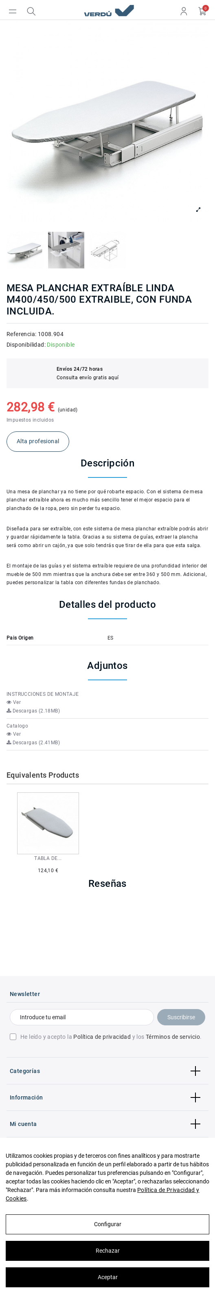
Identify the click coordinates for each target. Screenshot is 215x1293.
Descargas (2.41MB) (33, 742)
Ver (14, 702)
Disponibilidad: (26, 344)
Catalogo (17, 726)
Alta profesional (38, 441)
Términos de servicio (173, 1037)
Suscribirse (181, 1017)
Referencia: (21, 334)
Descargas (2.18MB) (33, 711)
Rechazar (108, 1250)
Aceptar (108, 1277)
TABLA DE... (47, 858)
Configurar (107, 1224)
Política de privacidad (102, 1037)
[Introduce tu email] (82, 1017)
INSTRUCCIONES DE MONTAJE (43, 694)
